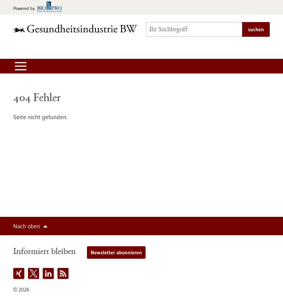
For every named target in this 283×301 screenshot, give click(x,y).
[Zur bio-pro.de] (39, 7)
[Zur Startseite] (75, 28)
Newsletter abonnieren (116, 252)
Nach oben (26, 226)
